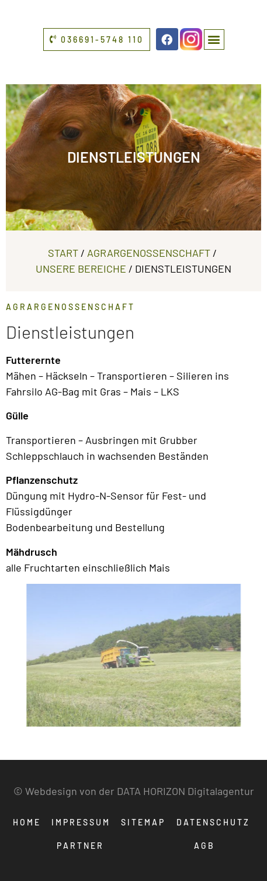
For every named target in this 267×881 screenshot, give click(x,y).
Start (63, 252)
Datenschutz (213, 822)
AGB (204, 846)
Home (27, 822)
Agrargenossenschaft (148, 252)
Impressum (80, 822)
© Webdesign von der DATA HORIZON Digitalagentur (133, 790)
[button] (214, 39)
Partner (80, 846)
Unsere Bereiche (81, 268)
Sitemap (143, 822)
